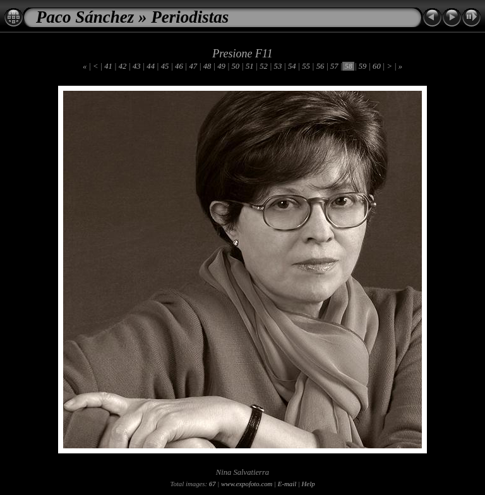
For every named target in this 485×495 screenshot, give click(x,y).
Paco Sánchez (85, 17)
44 (151, 66)
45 (165, 66)
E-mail (287, 483)
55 (306, 66)
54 (292, 66)
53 (278, 66)
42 (123, 66)
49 (221, 66)
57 (334, 66)
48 (207, 66)
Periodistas (190, 17)
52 (264, 66)
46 (179, 66)
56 (320, 66)
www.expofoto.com (246, 483)
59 (363, 66)
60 (377, 66)
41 (108, 66)
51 (250, 66)
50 (235, 66)
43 (137, 66)
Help (308, 483)
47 (193, 66)
